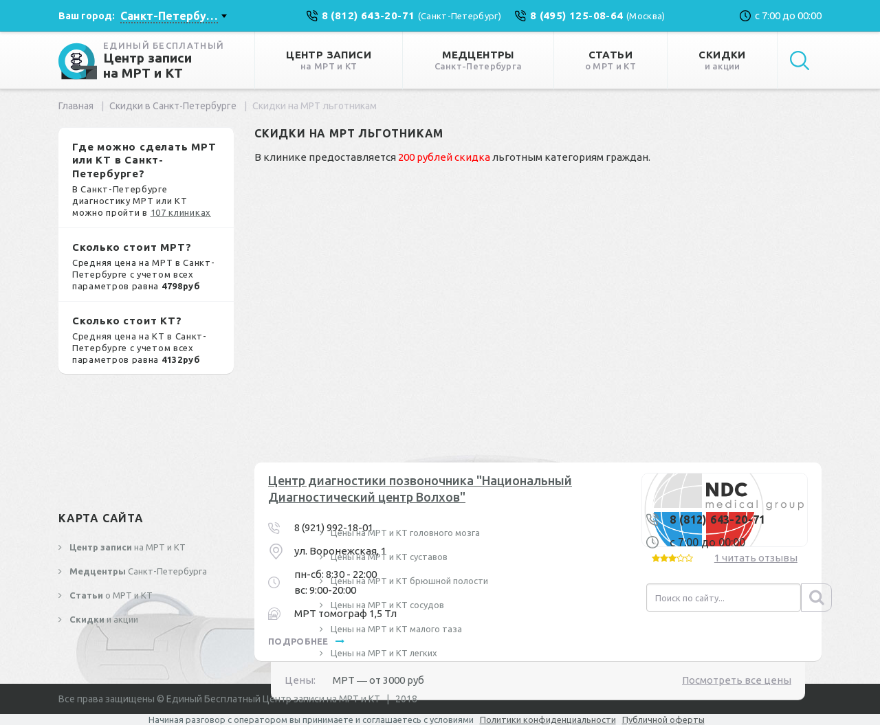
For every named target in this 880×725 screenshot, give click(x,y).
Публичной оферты (663, 719)
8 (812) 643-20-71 (718, 519)
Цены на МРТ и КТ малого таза (395, 629)
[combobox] (173, 15)
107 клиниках (181, 212)
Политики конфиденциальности (548, 719)
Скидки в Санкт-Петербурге (172, 105)
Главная (76, 105)
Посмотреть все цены (736, 680)
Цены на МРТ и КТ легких (383, 653)
